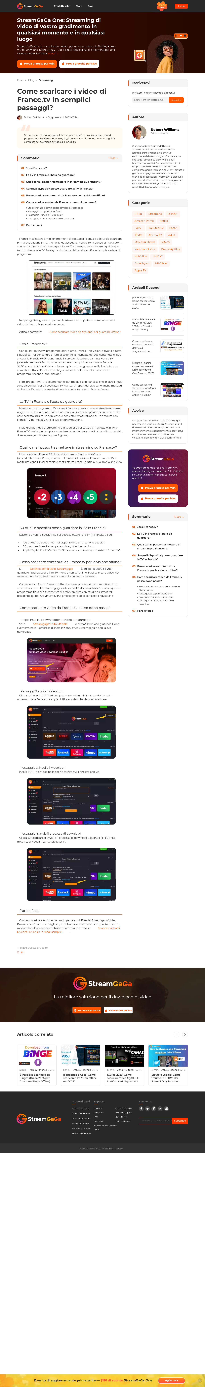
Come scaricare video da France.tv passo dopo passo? (61, 202)
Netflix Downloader (81, 1135)
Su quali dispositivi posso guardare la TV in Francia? (60, 189)
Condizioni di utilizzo (124, 1110)
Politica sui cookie (123, 1123)
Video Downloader (81, 1121)
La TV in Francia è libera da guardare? (50, 175)
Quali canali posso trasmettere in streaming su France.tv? (64, 182)
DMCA (96, 1132)
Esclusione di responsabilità (105, 1127)
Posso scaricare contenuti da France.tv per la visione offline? (65, 195)
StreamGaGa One (80, 1111)
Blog (90, 6)
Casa (20, 80)
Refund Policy (121, 1119)
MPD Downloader (81, 1126)
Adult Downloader (81, 1116)
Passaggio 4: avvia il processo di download (51, 218)
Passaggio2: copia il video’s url (44, 211)
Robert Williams (34, 117)
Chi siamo (98, 1110)
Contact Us (98, 1114)
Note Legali (98, 1123)
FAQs (96, 1119)
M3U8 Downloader (81, 1131)
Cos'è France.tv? (36, 168)
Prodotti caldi (62, 6)
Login (181, 6)
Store (79, 6)
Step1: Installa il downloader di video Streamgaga (55, 208)
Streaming (46, 80)
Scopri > (53, 53)
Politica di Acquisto (123, 1114)
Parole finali (34, 225)
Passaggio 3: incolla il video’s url (45, 215)
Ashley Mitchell (38, 1072)
